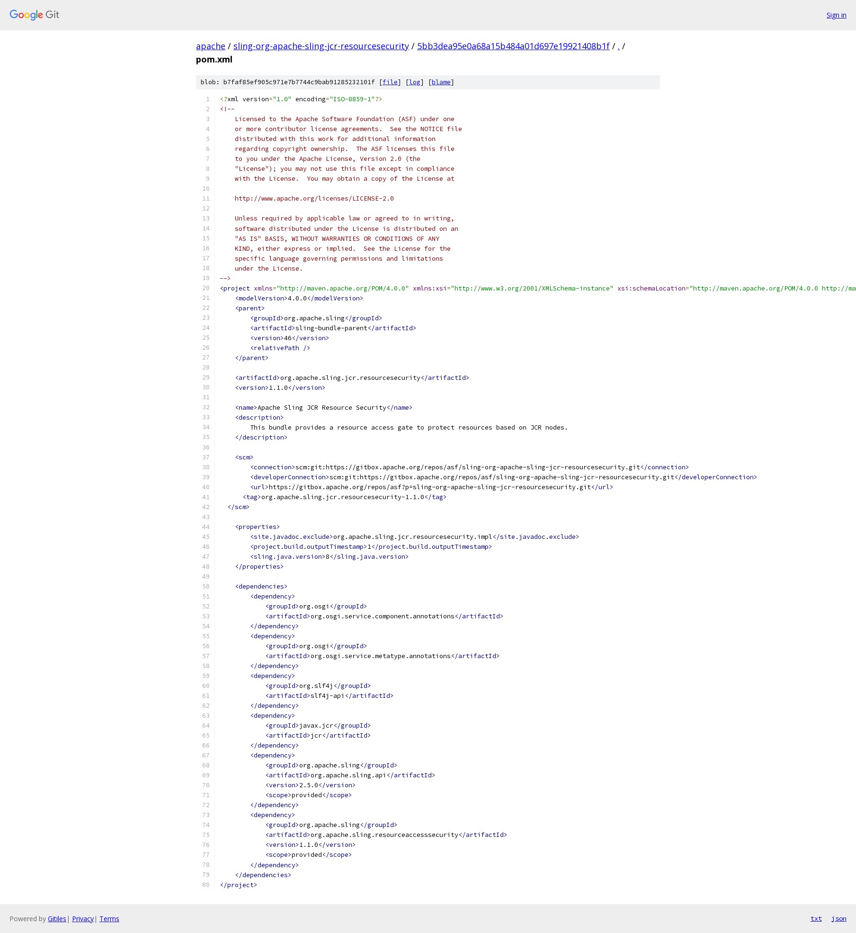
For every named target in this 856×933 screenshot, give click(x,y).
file (390, 82)
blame (441, 82)
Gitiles (57, 918)
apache (210, 46)
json (839, 918)
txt (816, 918)
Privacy (83, 918)
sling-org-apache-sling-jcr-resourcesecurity (321, 46)
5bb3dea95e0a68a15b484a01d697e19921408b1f (513, 46)
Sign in (837, 14)
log (414, 82)
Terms (109, 918)
